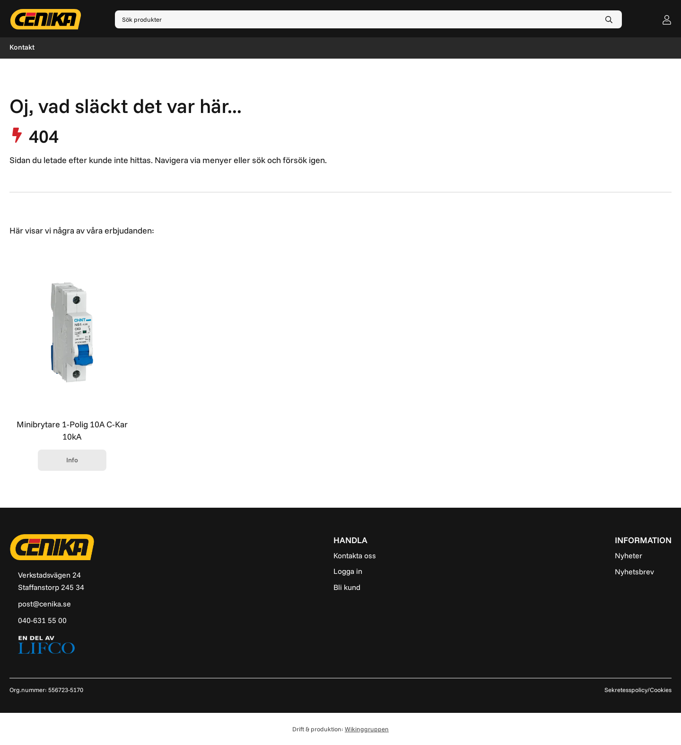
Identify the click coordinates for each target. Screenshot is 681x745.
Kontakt (22, 47)
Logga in (347, 571)
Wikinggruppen (367, 729)
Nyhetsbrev (634, 571)
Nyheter (628, 555)
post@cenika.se (44, 603)
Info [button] (72, 460)
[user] (667, 19)
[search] (609, 19)
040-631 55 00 (42, 620)
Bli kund (346, 587)
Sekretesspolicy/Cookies (638, 689)
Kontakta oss (354, 555)
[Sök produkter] (355, 19)
